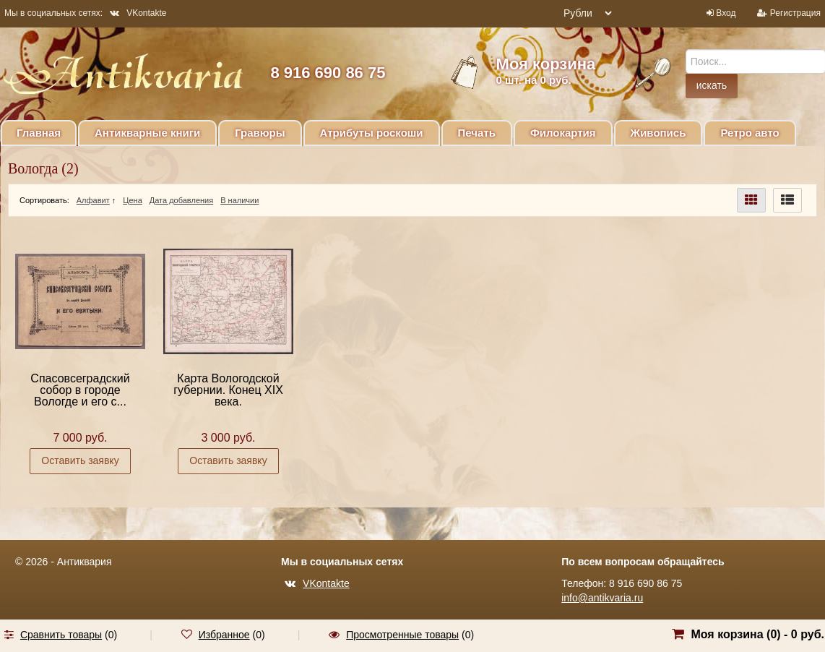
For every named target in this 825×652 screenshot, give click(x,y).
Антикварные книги (147, 132)
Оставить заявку (79, 460)
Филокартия (563, 132)
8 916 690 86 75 (327, 73)
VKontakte (138, 13)
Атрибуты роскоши (371, 132)
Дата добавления (181, 200)
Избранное (224, 634)
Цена (132, 200)
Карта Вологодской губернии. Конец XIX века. (228, 390)
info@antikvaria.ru (602, 598)
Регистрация (795, 13)
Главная (39, 132)
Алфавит (93, 200)
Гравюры (260, 132)
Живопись (658, 132)
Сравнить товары (61, 634)
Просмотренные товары (402, 634)
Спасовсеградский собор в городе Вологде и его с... (79, 390)
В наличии (239, 200)
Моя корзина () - (757, 634)
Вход (725, 13)
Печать (477, 132)
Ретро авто (749, 132)
